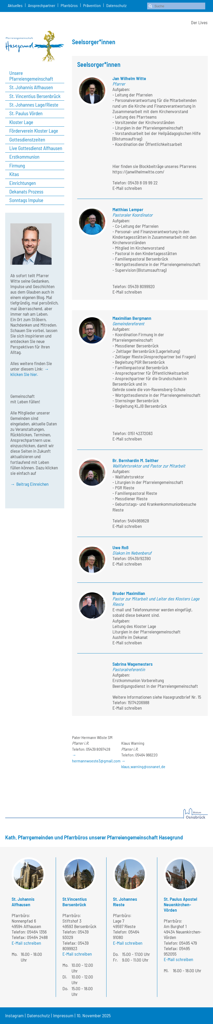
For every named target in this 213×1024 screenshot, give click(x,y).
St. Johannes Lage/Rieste (33, 105)
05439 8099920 (141, 286)
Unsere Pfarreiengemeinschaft (31, 76)
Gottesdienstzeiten (27, 139)
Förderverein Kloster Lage (33, 131)
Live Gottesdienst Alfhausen (35, 148)
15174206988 (138, 702)
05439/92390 (139, 558)
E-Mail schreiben (127, 188)
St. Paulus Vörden (25, 113)
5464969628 (138, 520)
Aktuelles (15, 5)
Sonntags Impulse (26, 200)
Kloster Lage (21, 122)
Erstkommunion (24, 157)
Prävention (92, 5)
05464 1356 (37, 932)
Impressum (63, 1015)
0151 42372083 (140, 433)
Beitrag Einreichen (32, 484)
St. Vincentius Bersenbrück (35, 96)
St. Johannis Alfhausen (31, 87)
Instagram (14, 1015)
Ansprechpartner (41, 5)
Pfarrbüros (69, 5)
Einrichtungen (22, 183)
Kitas (14, 174)
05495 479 (188, 943)
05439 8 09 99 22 (143, 182)
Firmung (17, 165)
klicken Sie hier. (24, 374)
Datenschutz (116, 5)
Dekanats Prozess (26, 192)
